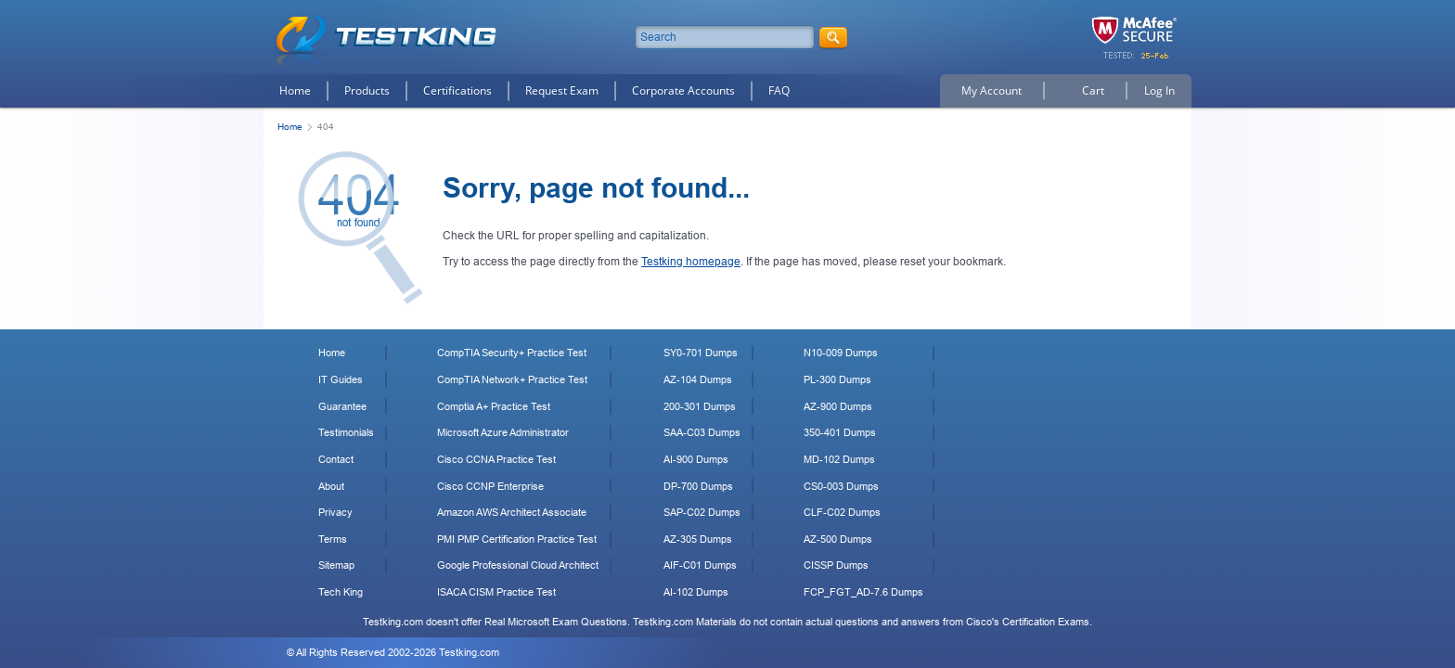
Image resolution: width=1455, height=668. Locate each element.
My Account (991, 90)
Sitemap (336, 565)
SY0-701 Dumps (700, 352)
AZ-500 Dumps (838, 539)
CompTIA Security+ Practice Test (511, 352)
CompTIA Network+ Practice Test (512, 379)
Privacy (335, 512)
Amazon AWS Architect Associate (511, 512)
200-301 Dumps (699, 406)
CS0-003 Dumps (841, 486)
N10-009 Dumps (841, 352)
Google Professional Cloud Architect (518, 565)
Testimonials (346, 432)
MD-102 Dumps (839, 459)
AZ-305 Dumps (697, 539)
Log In (1159, 90)
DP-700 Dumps (698, 486)
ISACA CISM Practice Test (496, 591)
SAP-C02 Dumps (701, 512)
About (331, 486)
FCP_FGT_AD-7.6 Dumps (863, 591)
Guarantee (342, 406)
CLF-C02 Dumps (842, 512)
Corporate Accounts (683, 90)
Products (367, 90)
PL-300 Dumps (837, 379)
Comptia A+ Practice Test (493, 406)
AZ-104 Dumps (697, 379)
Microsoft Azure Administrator (503, 432)
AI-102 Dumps (695, 591)
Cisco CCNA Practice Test (496, 459)
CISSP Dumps (836, 565)
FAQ (779, 90)
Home (295, 90)
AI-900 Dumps (695, 459)
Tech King (340, 591)
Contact (336, 459)
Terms (332, 539)
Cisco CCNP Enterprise (490, 486)
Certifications (457, 90)
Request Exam (562, 90)
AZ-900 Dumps (838, 406)
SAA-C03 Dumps (701, 432)
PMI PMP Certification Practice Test (517, 539)
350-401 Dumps (840, 432)
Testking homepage (690, 261)
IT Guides (340, 379)
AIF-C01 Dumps (700, 565)
